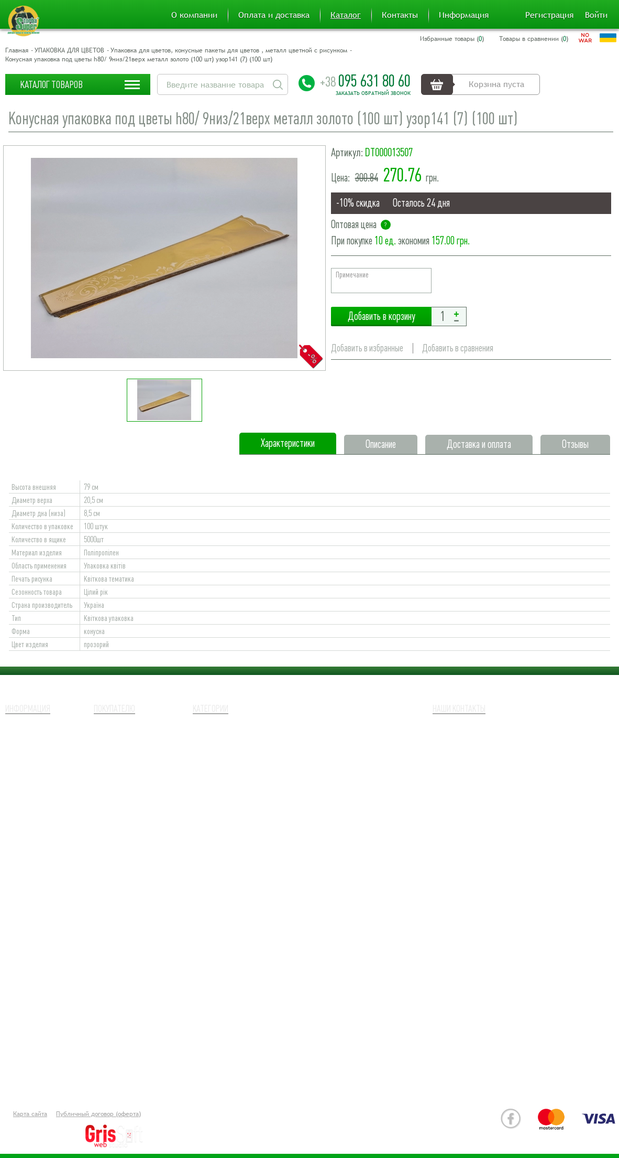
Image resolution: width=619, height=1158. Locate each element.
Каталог (345, 15)
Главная (16, 50)
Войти (596, 15)
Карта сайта (30, 1114)
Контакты (400, 15)
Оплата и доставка (274, 15)
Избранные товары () (452, 39)
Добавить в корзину (381, 316)
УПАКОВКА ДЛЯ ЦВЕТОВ (69, 50)
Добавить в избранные (367, 348)
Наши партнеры (33, 749)
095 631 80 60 (365, 80)
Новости (20, 796)
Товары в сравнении (131, 765)
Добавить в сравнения (457, 348)
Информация (464, 15)
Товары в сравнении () (533, 39)
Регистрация (549, 15)
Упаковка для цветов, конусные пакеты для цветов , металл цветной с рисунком (228, 50)
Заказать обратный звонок (373, 93)
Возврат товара (33, 765)
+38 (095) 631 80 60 (492, 745)
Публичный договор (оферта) (98, 1114)
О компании (194, 15)
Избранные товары (127, 749)
